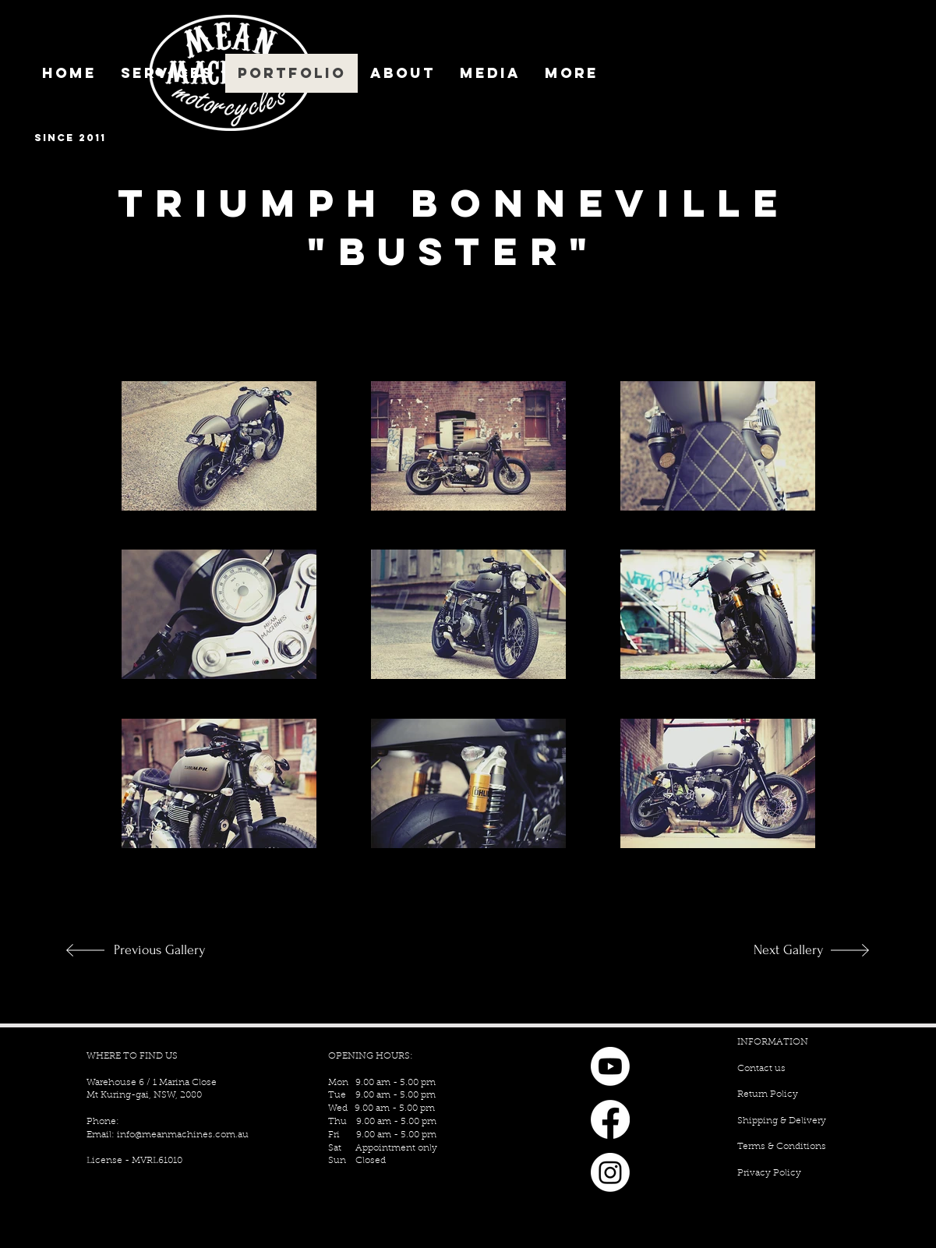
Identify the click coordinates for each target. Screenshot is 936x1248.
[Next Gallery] (772, 950)
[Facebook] (610, 1119)
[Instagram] (610, 1172)
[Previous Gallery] (165, 950)
